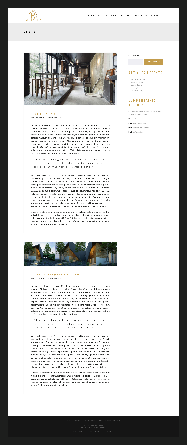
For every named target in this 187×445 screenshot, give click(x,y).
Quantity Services (137, 88)
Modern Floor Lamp (142, 128)
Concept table (140, 119)
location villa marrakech (93, 427)
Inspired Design (136, 85)
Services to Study (137, 91)
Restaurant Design (137, 82)
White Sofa (139, 132)
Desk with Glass (140, 123)
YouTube (110, 432)
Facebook (77, 432)
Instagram (94, 432)
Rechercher (133, 56)
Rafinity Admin (37, 118)
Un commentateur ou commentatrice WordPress (145, 111)
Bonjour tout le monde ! (139, 79)
